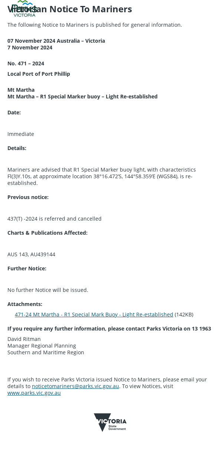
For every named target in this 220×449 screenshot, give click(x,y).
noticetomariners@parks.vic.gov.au (75, 386)
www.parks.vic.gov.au (34, 392)
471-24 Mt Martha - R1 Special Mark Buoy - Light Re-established (94, 314)
